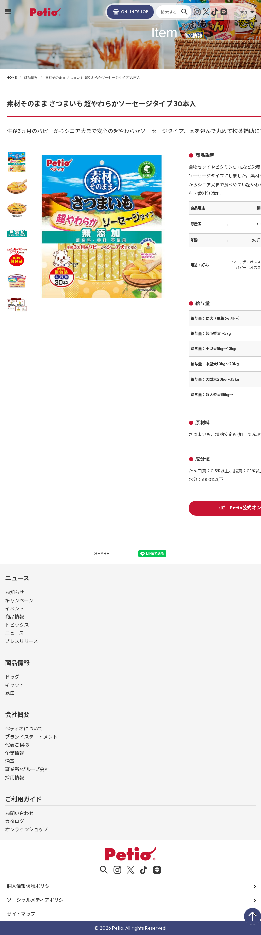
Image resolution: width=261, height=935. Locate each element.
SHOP (130, 12)
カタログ (14, 821)
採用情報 (14, 778)
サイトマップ (21, 914)
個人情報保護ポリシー (30, 886)
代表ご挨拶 (17, 745)
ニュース (14, 633)
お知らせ (14, 592)
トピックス (17, 625)
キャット (14, 685)
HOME (12, 77)
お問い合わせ (19, 813)
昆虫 (10, 693)
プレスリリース (21, 641)
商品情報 (31, 77)
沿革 (10, 761)
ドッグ (12, 677)
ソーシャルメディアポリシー (37, 900)
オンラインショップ (26, 829)
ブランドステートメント (31, 737)
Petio (45, 12)
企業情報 (14, 753)
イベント (14, 609)
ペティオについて (24, 729)
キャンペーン (19, 600)
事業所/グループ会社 (27, 769)
